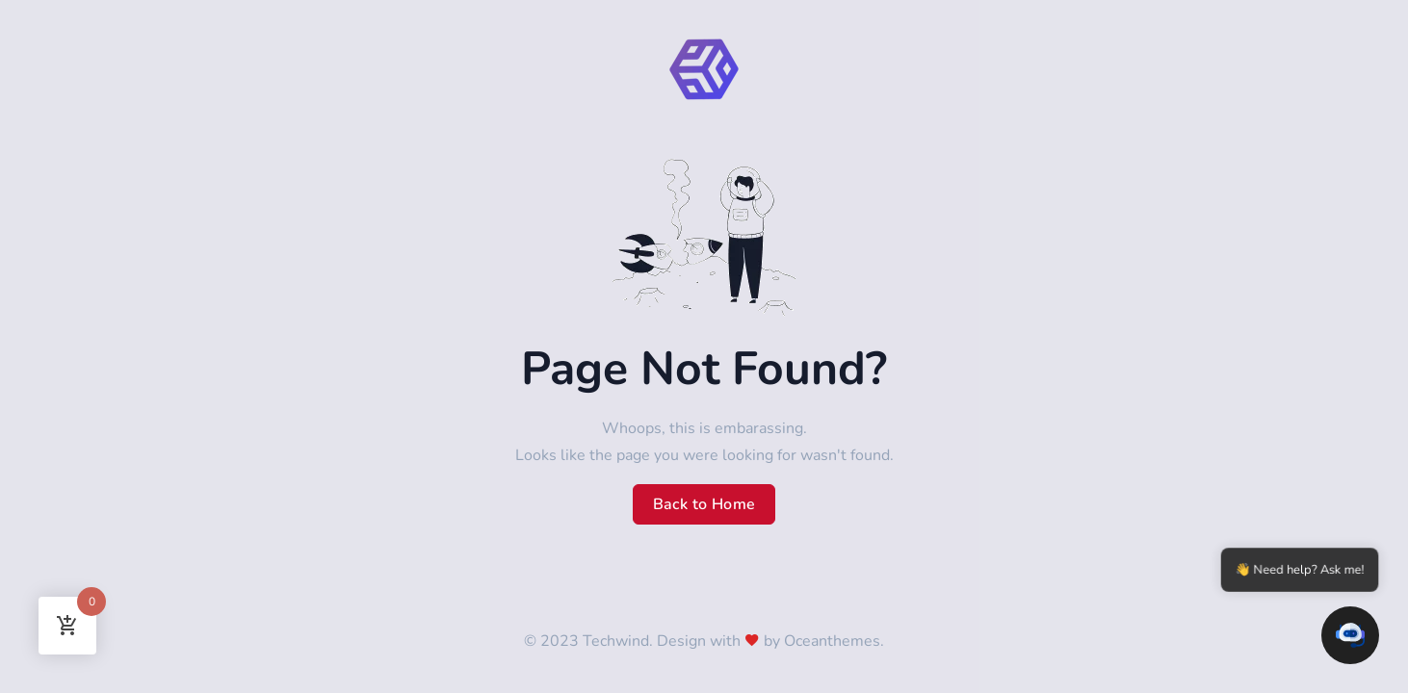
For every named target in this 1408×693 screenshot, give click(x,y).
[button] (1350, 635)
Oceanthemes (832, 641)
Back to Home (704, 504)
